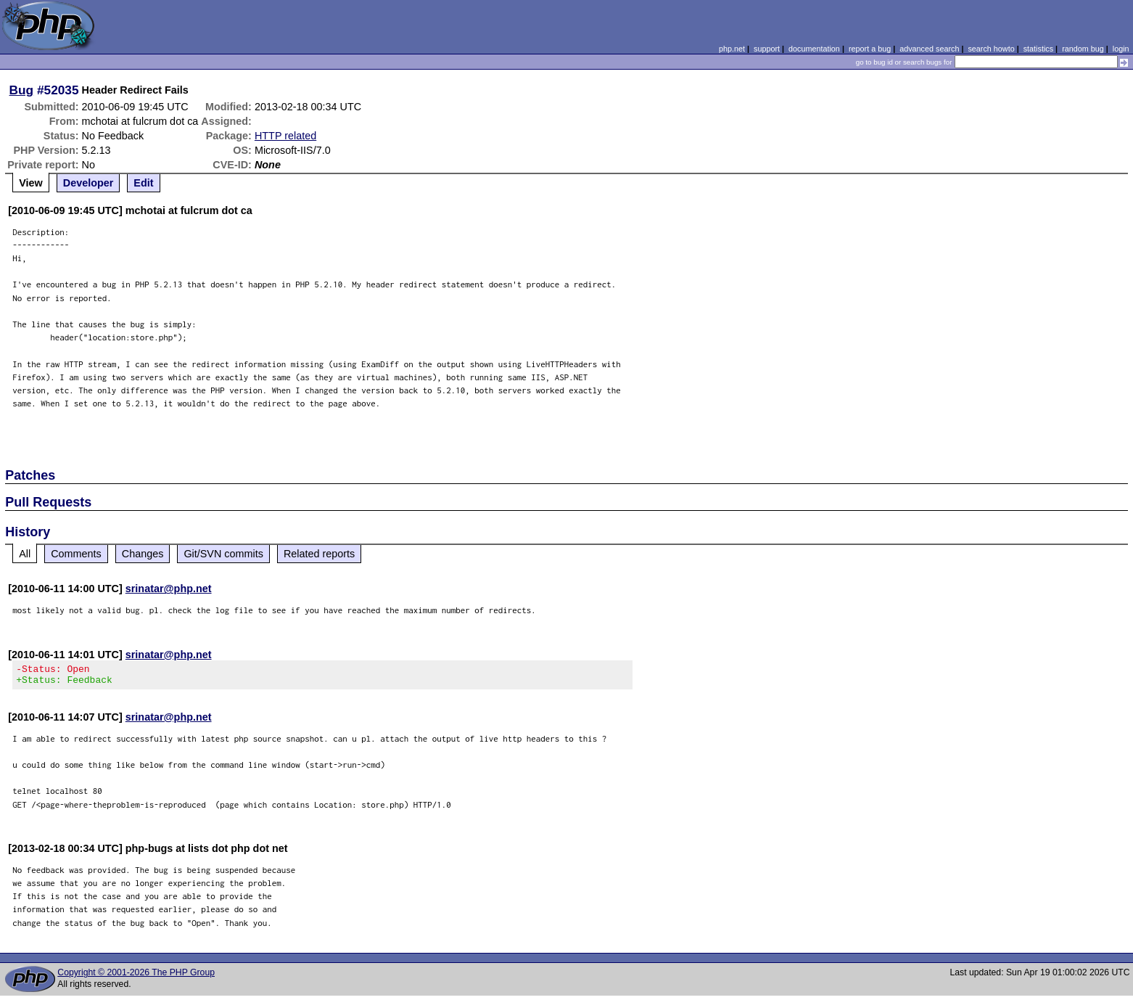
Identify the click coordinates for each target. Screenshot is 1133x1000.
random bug (1083, 48)
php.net (732, 48)
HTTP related (285, 136)
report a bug (870, 48)
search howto (991, 48)
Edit (143, 183)
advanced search (929, 48)
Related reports (319, 554)
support (767, 48)
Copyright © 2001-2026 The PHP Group (136, 977)
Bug (21, 90)
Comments (76, 554)
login (1121, 48)
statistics (1038, 48)
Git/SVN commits (223, 554)
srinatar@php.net (168, 588)
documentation (814, 48)
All (24, 554)
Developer (88, 183)
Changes (143, 554)
